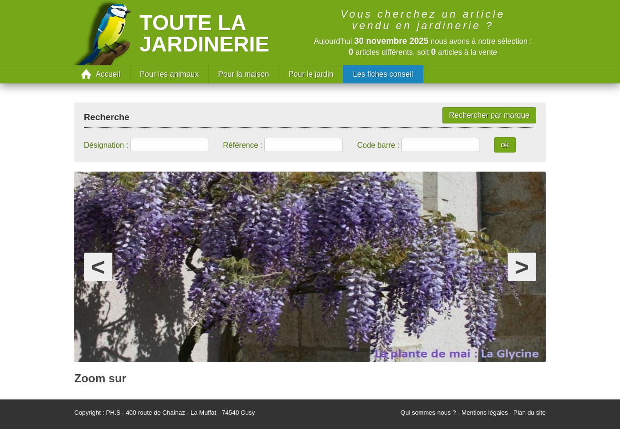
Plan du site (529, 412)
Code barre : (378, 145)
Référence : (242, 145)
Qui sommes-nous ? (428, 412)
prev (97, 257)
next (522, 257)
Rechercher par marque (489, 115)
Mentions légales (484, 412)
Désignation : (106, 145)
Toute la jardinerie (205, 33)
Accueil (108, 74)
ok (505, 145)
